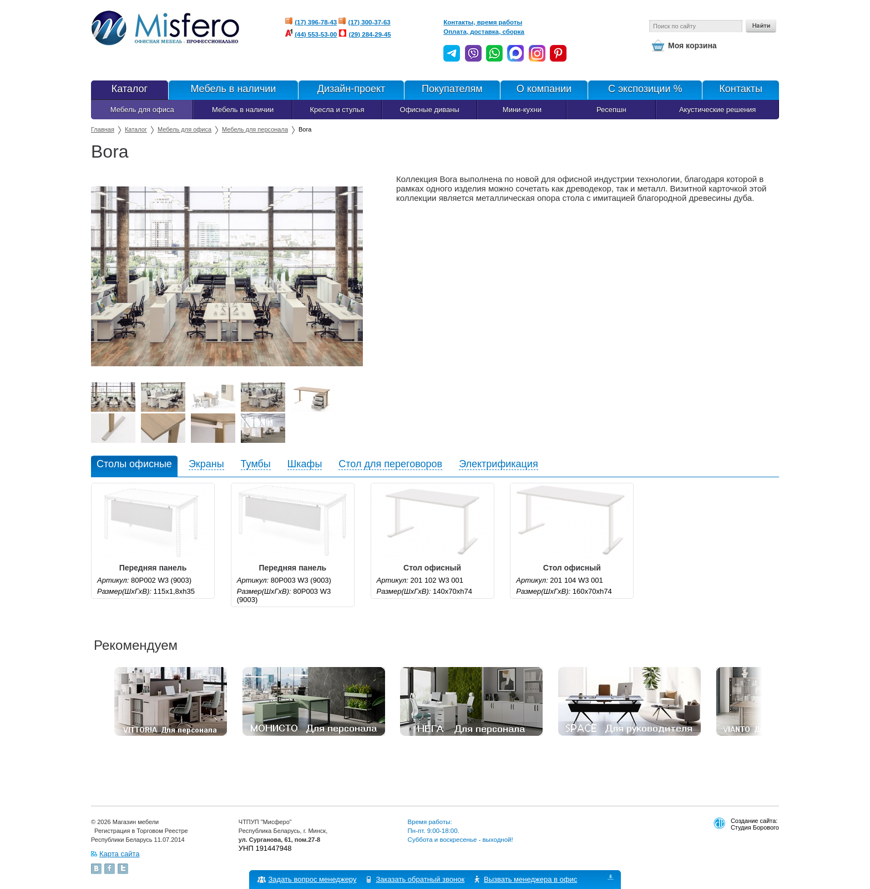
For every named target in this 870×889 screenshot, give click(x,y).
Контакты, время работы (482, 22)
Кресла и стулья (337, 109)
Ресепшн (611, 109)
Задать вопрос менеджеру (313, 879)
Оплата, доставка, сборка (483, 31)
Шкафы (304, 463)
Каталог (129, 89)
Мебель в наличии (233, 89)
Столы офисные (134, 463)
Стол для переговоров (390, 463)
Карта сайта (119, 854)
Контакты (740, 89)
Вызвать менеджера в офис (531, 879)
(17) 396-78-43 (316, 22)
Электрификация (498, 463)
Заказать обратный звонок (420, 879)
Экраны (206, 463)
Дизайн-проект (351, 89)
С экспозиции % (645, 89)
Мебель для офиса (142, 109)
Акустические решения (717, 109)
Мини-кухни (522, 109)
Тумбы (256, 463)
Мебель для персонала (255, 129)
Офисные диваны (429, 109)
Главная (102, 129)
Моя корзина (692, 45)
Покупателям (452, 89)
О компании (544, 89)
